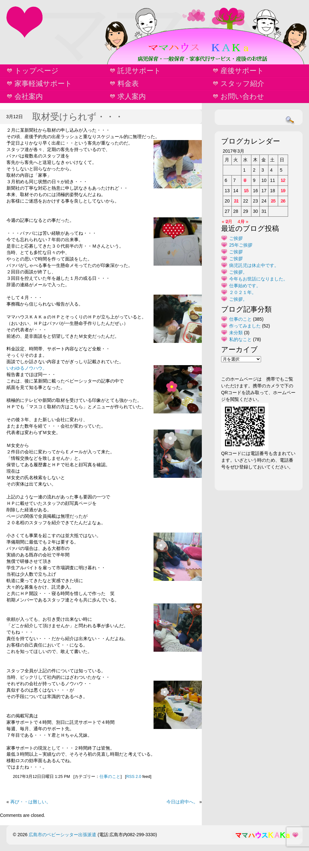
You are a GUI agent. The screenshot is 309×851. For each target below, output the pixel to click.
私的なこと (240, 339)
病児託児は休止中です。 (254, 265)
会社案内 (28, 96)
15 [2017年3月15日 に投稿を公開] (246, 190)
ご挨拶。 (238, 272)
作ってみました (245, 325)
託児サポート (139, 71)
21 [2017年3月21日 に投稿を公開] (236, 200)
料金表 (128, 84)
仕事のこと (109, 776)
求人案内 (131, 96)
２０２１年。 (242, 292)
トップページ (36, 71)
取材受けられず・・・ (78, 117)
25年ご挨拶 (240, 245)
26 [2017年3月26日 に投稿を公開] (283, 200)
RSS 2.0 (133, 776)
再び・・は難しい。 (30, 801)
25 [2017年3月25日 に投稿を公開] (273, 200)
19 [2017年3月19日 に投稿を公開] (283, 190)
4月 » (243, 221)
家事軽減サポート (43, 84)
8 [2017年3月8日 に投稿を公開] (245, 180)
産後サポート (242, 71)
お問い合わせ (242, 96)
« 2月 (227, 221)
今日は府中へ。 (182, 801)
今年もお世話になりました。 (258, 278)
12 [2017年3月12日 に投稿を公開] (283, 180)
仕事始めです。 (245, 285)
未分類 (236, 332)
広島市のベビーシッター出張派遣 (62, 834)
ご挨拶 (236, 238)
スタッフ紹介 (242, 84)
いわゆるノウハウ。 (26, 368)
